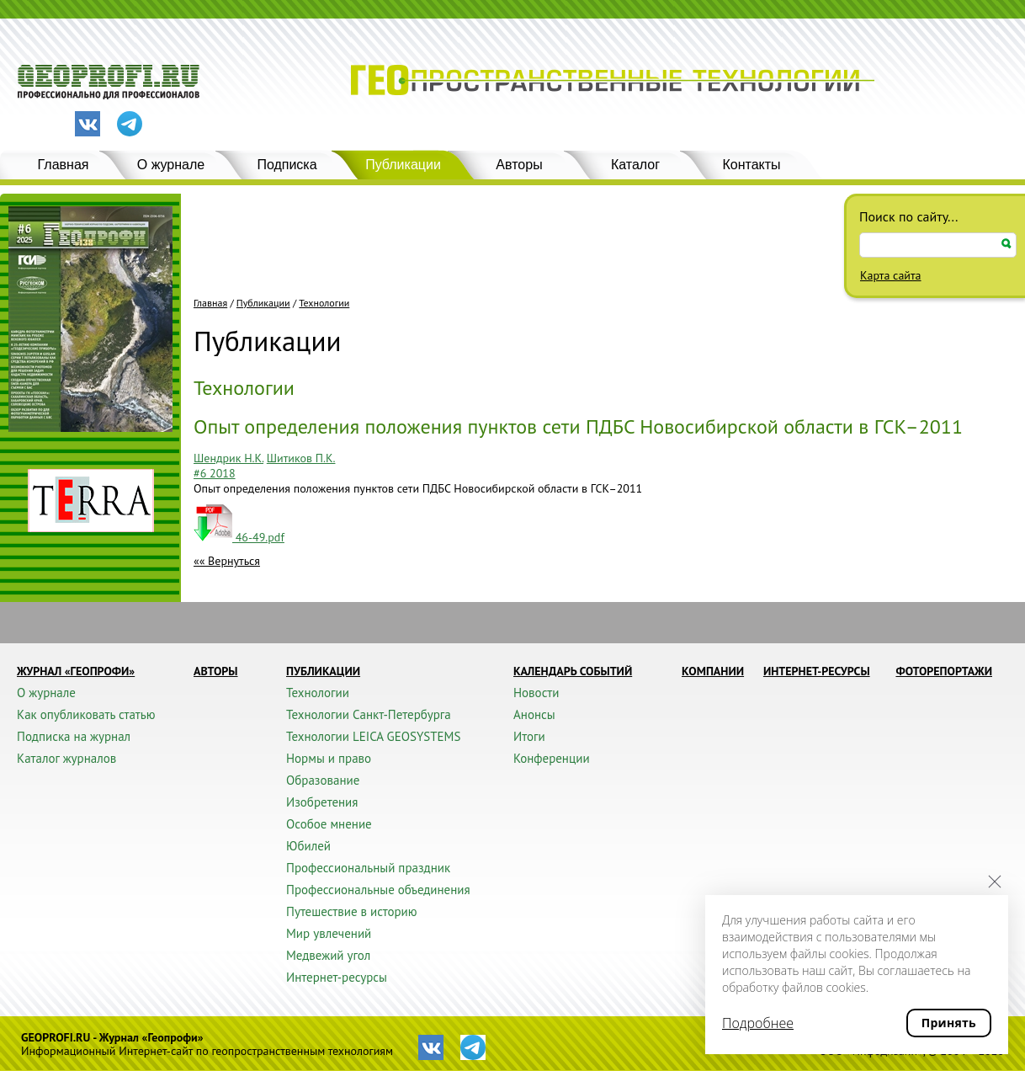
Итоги (529, 736)
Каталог (635, 164)
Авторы (519, 164)
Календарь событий (572, 671)
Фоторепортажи (943, 671)
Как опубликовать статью (86, 714)
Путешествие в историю (351, 911)
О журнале (170, 164)
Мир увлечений (328, 933)
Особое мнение (329, 824)
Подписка (286, 164)
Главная (63, 164)
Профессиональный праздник (368, 868)
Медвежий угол (328, 955)
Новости (536, 693)
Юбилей (308, 846)
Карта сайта (890, 275)
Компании (713, 671)
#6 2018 (215, 473)
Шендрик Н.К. (228, 458)
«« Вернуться (227, 560)
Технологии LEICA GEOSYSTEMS (373, 736)
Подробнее (758, 1023)
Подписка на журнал (73, 736)
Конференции (551, 758)
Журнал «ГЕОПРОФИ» (76, 671)
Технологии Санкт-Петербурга (368, 714)
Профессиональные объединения (378, 890)
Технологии (324, 303)
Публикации (403, 164)
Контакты (751, 164)
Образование (322, 780)
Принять (948, 1023)
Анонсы (534, 714)
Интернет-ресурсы (336, 977)
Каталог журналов (66, 758)
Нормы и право (328, 758)
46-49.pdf (239, 537)
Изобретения (322, 802)
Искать (1006, 243)
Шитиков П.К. (301, 458)
